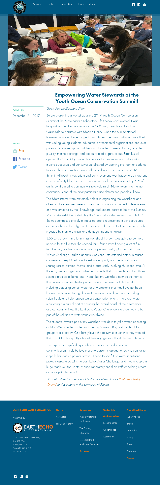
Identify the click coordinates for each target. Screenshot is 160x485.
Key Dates (61, 417)
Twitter (22, 167)
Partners (84, 451)
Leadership (132, 430)
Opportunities (109, 430)
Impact (130, 424)
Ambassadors (111, 416)
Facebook (24, 159)
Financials (131, 451)
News (59, 410)
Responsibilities (110, 423)
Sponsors (131, 444)
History (130, 437)
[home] (20, 7)
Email (21, 151)
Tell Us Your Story (64, 424)
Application (108, 436)
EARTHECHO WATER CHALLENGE (32, 410)
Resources (85, 410)
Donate (131, 458)
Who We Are (133, 417)
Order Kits (109, 410)
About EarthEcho (136, 410)
